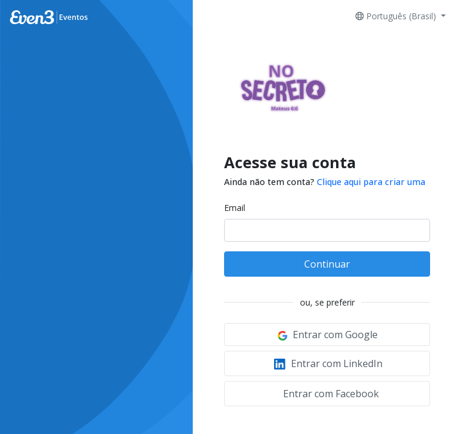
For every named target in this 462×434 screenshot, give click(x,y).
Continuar (327, 264)
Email (234, 207)
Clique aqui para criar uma (371, 181)
